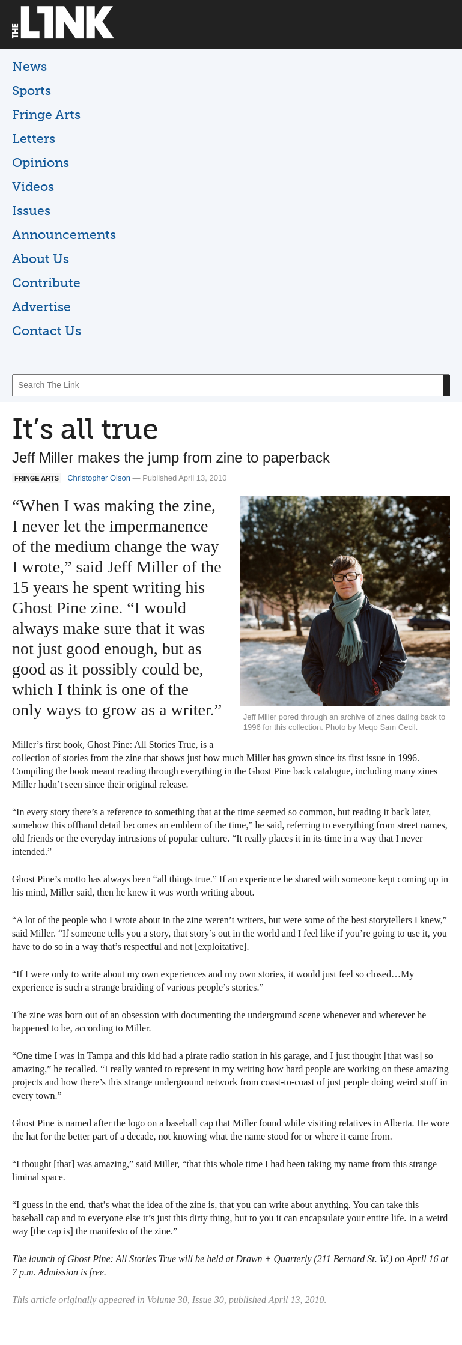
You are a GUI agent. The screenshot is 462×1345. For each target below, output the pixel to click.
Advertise (41, 306)
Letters (33, 138)
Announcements (64, 234)
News (29, 66)
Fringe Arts (46, 114)
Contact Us (46, 330)
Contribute (46, 282)
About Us (40, 258)
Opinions (40, 162)
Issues (31, 210)
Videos (33, 186)
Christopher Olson (98, 477)
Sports (31, 90)
